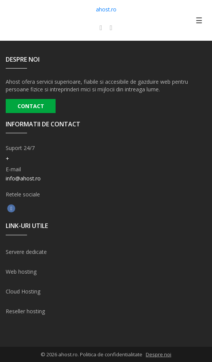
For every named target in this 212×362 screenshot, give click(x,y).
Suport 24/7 (20, 147)
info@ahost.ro (23, 178)
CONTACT (31, 106)
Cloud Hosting (23, 291)
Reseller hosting (25, 311)
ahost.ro (106, 9)
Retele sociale (23, 194)
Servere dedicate (26, 251)
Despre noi (158, 354)
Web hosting (21, 271)
